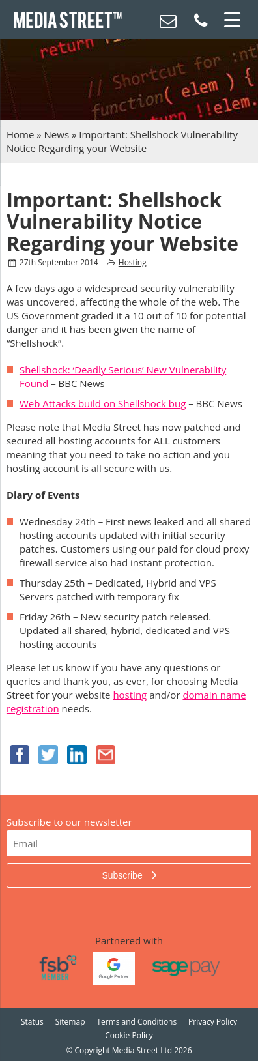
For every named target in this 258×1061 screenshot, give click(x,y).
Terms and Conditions (136, 1021)
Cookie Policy (128, 1035)
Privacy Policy (212, 1021)
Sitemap (70, 1021)
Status (32, 1021)
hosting (130, 694)
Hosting (133, 262)
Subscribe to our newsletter (69, 821)
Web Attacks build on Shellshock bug (103, 403)
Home (20, 134)
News (57, 134)
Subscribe (123, 875)
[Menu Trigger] (232, 20)
